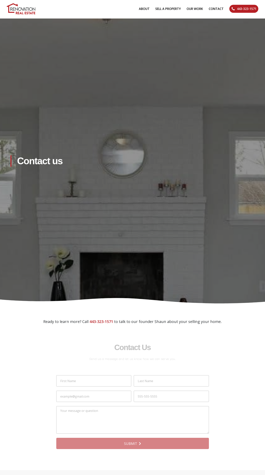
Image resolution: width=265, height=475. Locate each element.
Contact (216, 9)
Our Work (195, 9)
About (144, 9)
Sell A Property (168, 9)
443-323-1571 (101, 321)
